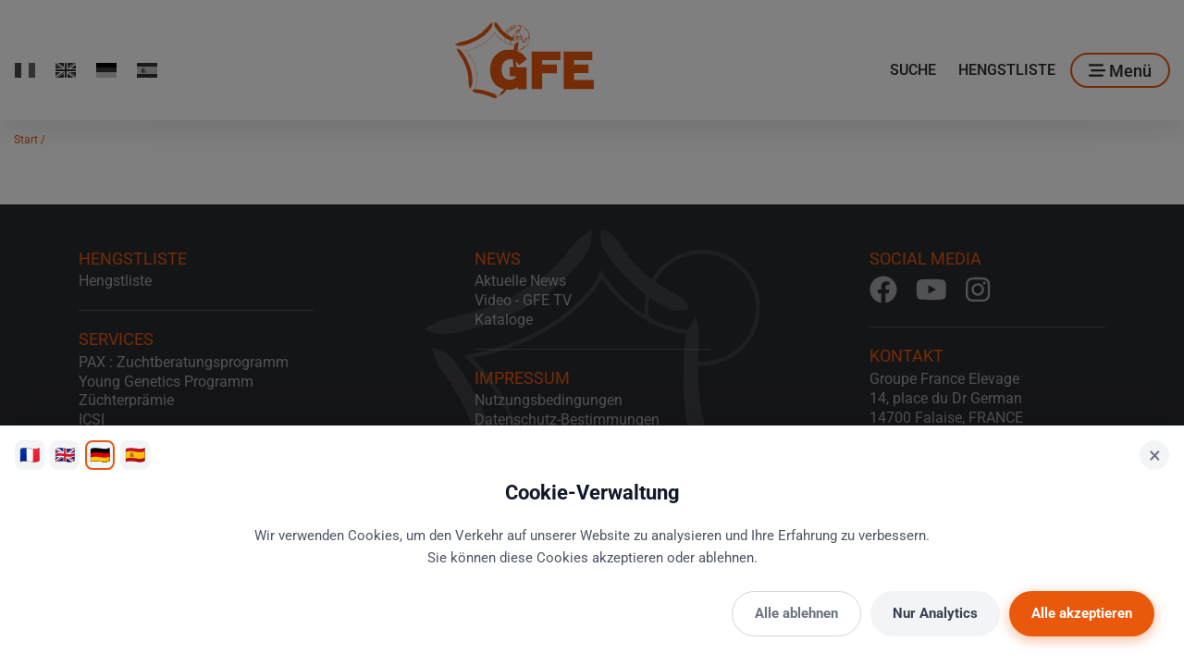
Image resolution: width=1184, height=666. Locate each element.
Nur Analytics (935, 613)
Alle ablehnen (796, 613)
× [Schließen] (1155, 455)
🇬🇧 (65, 454)
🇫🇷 (29, 454)
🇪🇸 (135, 454)
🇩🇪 (100, 454)
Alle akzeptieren (1081, 613)
